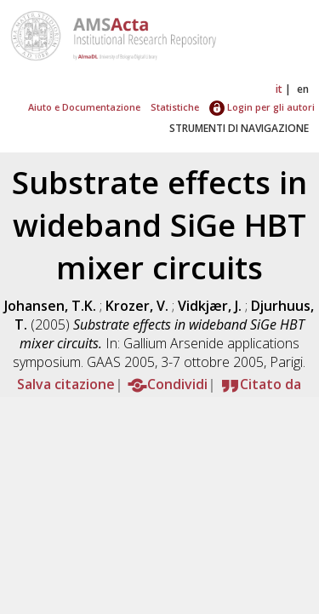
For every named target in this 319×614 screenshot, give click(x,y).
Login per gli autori (262, 106)
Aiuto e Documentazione (84, 106)
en (303, 89)
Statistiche (175, 106)
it (279, 89)
